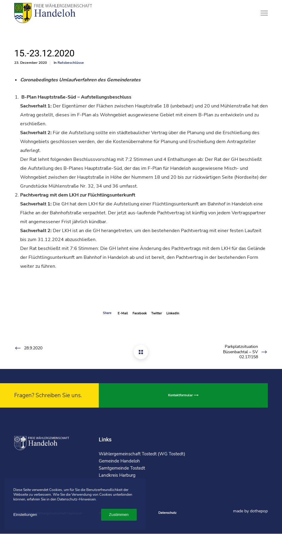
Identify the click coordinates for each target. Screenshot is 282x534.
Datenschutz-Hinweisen (76, 499)
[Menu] (261, 13)
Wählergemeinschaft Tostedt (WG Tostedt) (142, 454)
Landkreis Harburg (117, 475)
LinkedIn (172, 313)
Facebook (140, 313)
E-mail (123, 313)
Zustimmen (119, 514)
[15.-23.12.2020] (141, 352)
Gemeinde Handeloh (119, 461)
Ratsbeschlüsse (71, 62)
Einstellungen (25, 514)
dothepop (259, 511)
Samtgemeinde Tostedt (122, 468)
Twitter (156, 313)
